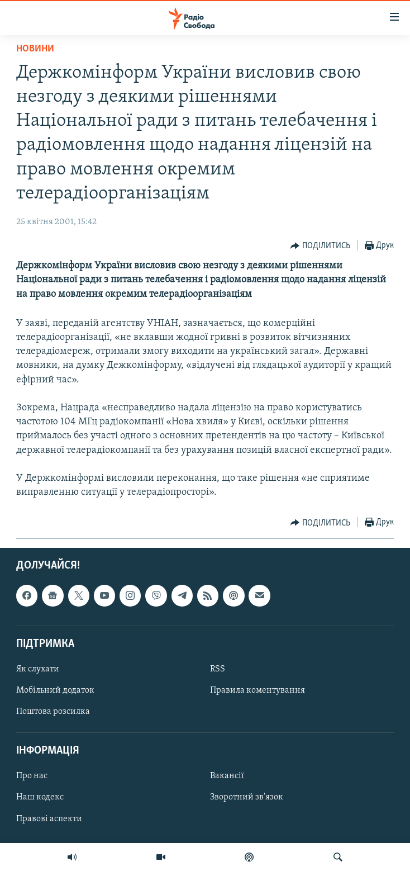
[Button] (320, 246)
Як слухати (37, 669)
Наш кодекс (40, 797)
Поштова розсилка (53, 711)
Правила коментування (257, 690)
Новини (35, 49)
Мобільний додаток (55, 690)
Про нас (31, 776)
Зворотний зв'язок (246, 797)
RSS (217, 669)
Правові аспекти (49, 819)
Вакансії (227, 776)
